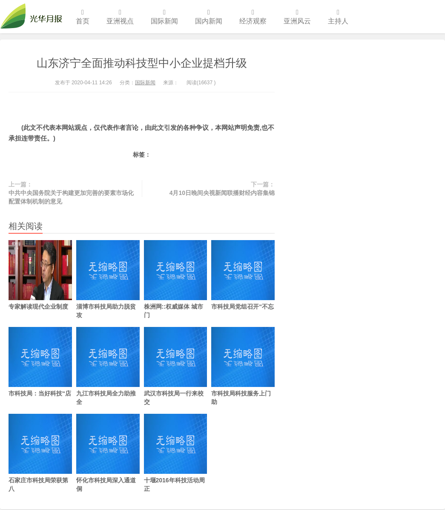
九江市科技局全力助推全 (108, 366)
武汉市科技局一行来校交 (175, 366)
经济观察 (253, 17)
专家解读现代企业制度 (40, 275)
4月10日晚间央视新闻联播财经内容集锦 (222, 192)
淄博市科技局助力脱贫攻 (108, 279)
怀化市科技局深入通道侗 (108, 453)
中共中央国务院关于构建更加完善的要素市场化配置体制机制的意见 (71, 197)
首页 (82, 17)
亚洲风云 (297, 17)
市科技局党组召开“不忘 (243, 275)
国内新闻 (208, 17)
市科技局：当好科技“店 (40, 362)
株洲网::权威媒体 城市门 (175, 279)
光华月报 (33, 16)
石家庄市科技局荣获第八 (40, 453)
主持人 (338, 17)
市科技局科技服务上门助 (243, 366)
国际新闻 (164, 17)
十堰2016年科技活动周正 (175, 453)
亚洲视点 (120, 17)
